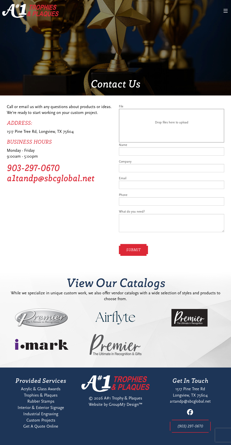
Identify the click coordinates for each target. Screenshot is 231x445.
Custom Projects (40, 420)
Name (171, 149)
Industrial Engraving (40, 413)
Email (171, 182)
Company (171, 166)
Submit (133, 249)
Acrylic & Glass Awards (40, 388)
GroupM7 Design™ (125, 404)
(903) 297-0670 (190, 426)
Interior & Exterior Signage (41, 407)
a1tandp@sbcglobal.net (51, 178)
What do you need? (171, 221)
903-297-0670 (33, 168)
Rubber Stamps (40, 401)
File (171, 123)
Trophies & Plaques (41, 395)
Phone (171, 199)
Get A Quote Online (40, 426)
